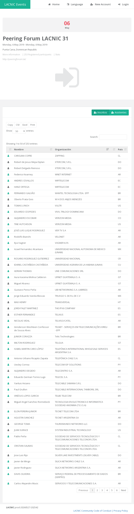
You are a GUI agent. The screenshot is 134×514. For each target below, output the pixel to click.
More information (11, 54)
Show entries (20, 131)
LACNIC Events (15, 4)
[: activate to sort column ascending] (9, 149)
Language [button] (75, 4)
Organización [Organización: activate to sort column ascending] (63, 149)
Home (53, 4)
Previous (83, 490)
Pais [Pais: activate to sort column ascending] (120, 149)
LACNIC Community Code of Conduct (92, 510)
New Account (100, 4)
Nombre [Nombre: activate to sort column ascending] (19, 149)
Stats (57, 54)
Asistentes (118, 112)
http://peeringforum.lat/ (14, 59)
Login (123, 4)
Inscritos (100, 112)
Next (123, 490)
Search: (108, 137)
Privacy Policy (121, 510)
